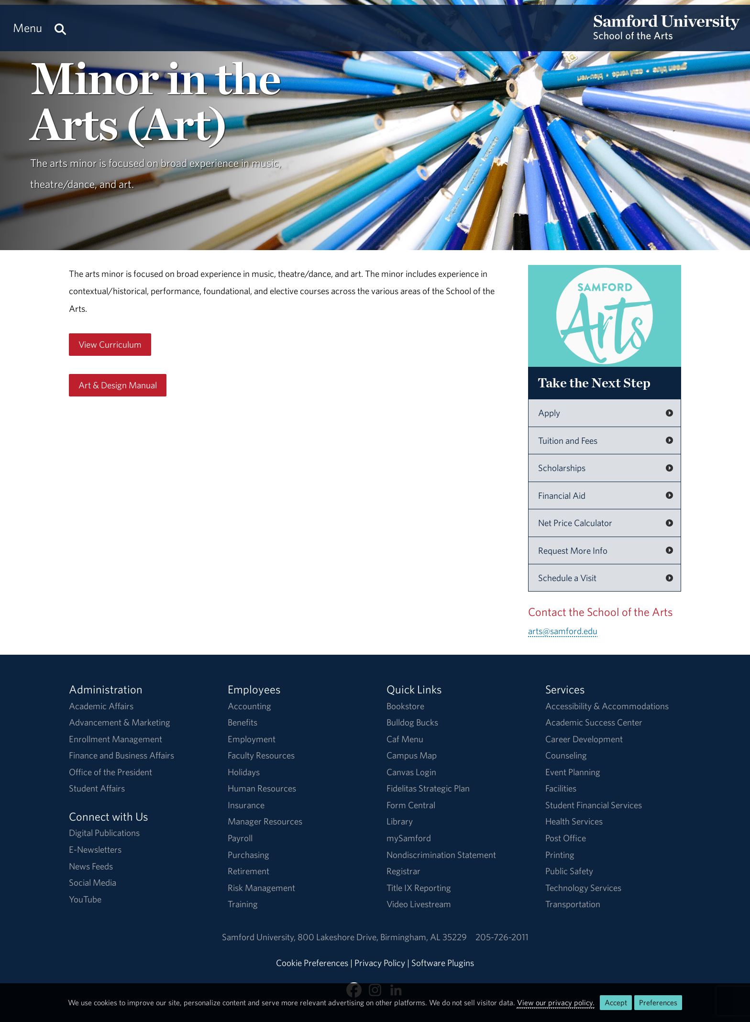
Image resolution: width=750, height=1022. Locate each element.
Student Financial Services (593, 805)
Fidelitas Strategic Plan (428, 788)
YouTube (85, 899)
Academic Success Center (593, 722)
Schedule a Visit (567, 577)
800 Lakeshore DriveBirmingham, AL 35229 (382, 937)
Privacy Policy (379, 962)
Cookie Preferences (312, 962)
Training (243, 904)
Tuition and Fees (567, 440)
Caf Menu (404, 739)
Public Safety (569, 871)
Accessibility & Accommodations (607, 706)
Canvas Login (411, 772)
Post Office (565, 838)
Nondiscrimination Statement (441, 854)
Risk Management (261, 887)
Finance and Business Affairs (121, 755)
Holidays (244, 772)
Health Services (574, 821)
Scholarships (561, 467)
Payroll (240, 838)
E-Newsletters (95, 849)
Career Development (584, 739)
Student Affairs (97, 788)
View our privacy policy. (556, 1002)
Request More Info (572, 550)
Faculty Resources (261, 755)
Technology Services (583, 887)
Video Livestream (418, 904)
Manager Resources (265, 821)
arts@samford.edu (562, 631)
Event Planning (572, 772)
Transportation (572, 904)
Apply (549, 412)
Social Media (92, 882)
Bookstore (405, 706)
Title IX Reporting (418, 887)
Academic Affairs (101, 706)
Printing (559, 854)
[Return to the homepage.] (666, 36)
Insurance (246, 805)
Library (399, 821)
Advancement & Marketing (119, 722)
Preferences (658, 1002)
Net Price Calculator (575, 522)
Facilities (560, 788)
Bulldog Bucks (412, 722)
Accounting (249, 706)
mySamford (408, 838)
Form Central (410, 805)
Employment (252, 739)
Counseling (566, 755)
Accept (616, 1002)
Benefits (242, 722)
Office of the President (110, 772)
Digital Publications (104, 832)
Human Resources (262, 788)
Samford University (260, 937)
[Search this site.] (60, 28)
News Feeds (91, 866)
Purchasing (248, 854)
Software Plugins (442, 962)
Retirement (248, 871)
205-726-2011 (502, 937)
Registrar (403, 871)
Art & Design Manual (117, 385)
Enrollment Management (115, 739)
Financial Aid (561, 495)
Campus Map (411, 755)
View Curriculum (110, 344)
